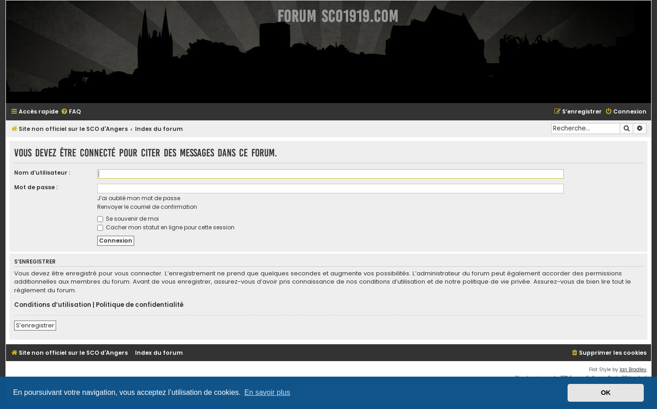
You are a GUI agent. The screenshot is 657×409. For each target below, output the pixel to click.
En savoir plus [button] (267, 392)
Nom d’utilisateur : (42, 172)
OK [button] (606, 392)
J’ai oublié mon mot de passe (138, 198)
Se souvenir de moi (128, 219)
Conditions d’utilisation (52, 305)
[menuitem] (71, 112)
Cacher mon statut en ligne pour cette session (166, 227)
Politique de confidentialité (139, 305)
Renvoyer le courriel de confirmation (147, 206)
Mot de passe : (35, 187)
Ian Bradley (633, 369)
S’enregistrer (35, 325)
